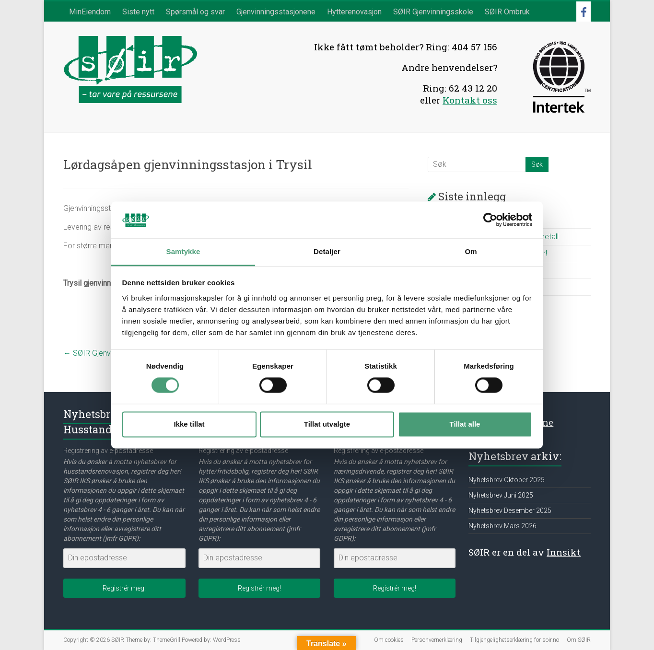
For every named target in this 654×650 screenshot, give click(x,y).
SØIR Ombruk (507, 11)
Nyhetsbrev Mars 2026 (502, 526)
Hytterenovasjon (354, 11)
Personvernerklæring (436, 640)
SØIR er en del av (524, 552)
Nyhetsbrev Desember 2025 (509, 510)
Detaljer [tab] (327, 251)
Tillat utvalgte (327, 424)
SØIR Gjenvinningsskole (433, 11)
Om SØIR (579, 640)
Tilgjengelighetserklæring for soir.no (514, 640)
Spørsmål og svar (195, 11)
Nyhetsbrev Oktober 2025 (506, 480)
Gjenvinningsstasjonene (275, 11)
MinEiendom (90, 11)
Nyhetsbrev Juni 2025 (500, 495)
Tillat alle (465, 424)
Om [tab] (471, 251)
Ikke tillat (189, 424)
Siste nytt (138, 11)
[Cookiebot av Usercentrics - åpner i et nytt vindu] (490, 220)
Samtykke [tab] (183, 251)
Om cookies (389, 640)
